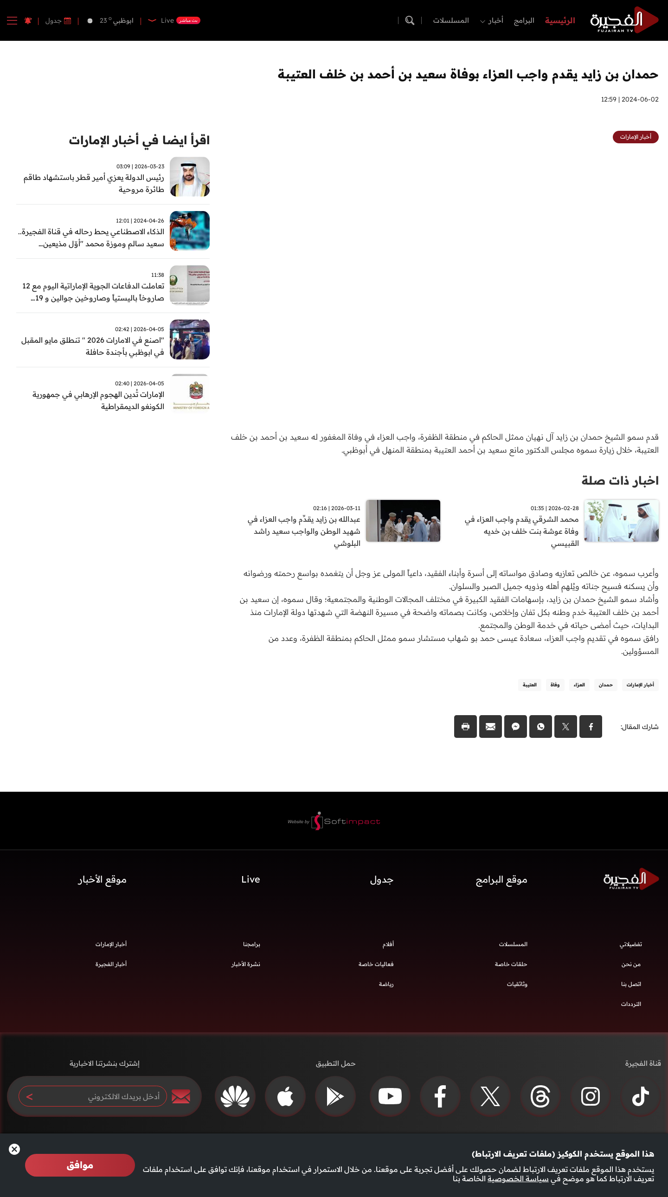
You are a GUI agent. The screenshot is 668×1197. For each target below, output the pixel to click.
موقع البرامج (501, 880)
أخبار (495, 20)
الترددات (631, 1005)
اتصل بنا (631, 985)
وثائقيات (517, 985)
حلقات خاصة (511, 965)
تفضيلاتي (631, 945)
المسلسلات (451, 20)
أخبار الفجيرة (111, 965)
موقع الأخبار (102, 880)
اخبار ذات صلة (618, 480)
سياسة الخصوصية (518, 1178)
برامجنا (251, 945)
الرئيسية (560, 20)
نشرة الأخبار (245, 965)
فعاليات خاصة (376, 965)
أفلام (388, 945)
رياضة (386, 985)
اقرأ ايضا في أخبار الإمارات (136, 140)
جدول (53, 20)
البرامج (524, 20)
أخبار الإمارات (111, 945)
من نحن (631, 965)
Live (250, 880)
